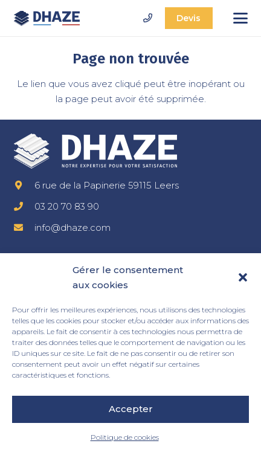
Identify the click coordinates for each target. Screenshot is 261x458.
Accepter (131, 408)
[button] (243, 277)
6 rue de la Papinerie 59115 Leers (106, 185)
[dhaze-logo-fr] (47, 18)
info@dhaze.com (72, 227)
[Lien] (147, 18)
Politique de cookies (125, 437)
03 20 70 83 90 (66, 206)
